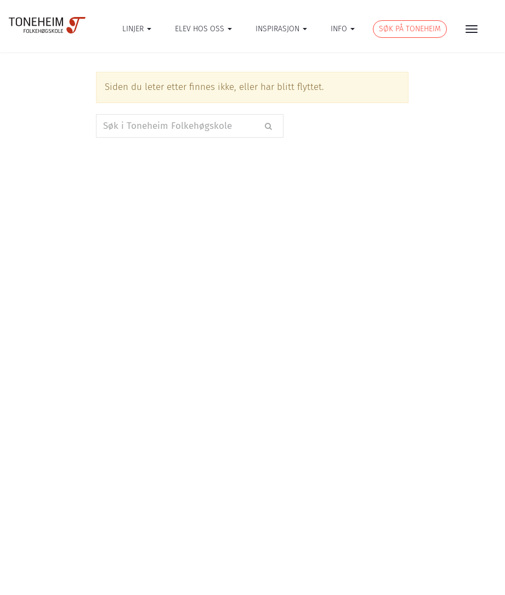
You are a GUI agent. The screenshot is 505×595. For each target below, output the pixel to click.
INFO (343, 28)
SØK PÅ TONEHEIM (410, 28)
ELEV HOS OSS (203, 28)
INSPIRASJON (281, 28)
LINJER (136, 28)
